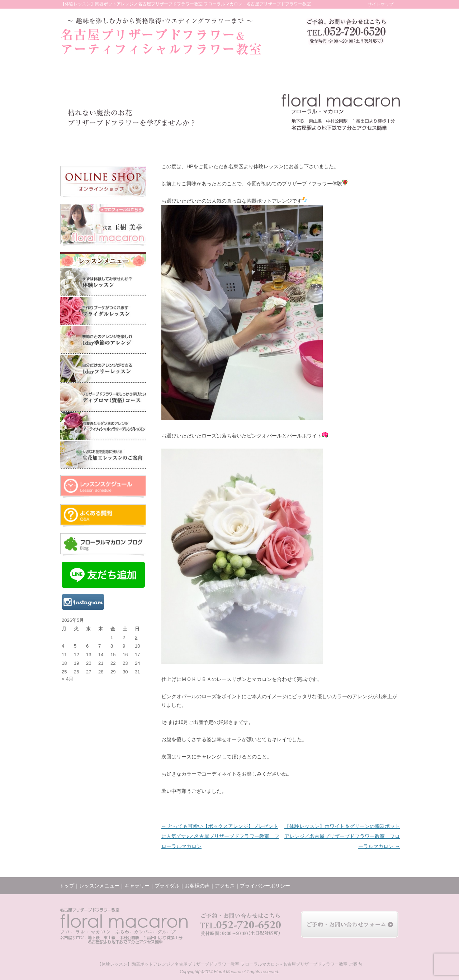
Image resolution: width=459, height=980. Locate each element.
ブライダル (206, 143)
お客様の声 (240, 143)
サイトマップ (380, 4)
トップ (79, 143)
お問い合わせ (381, 143)
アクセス (346, 143)
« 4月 (68, 679)
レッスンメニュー (127, 143)
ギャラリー (172, 143)
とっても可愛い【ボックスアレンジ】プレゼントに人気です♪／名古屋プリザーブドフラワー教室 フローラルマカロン (220, 836)
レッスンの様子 (276, 143)
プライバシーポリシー (265, 886)
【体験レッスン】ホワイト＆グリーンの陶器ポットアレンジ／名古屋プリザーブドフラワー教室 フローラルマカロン (342, 836)
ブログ (313, 143)
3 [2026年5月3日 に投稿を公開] (136, 637)
